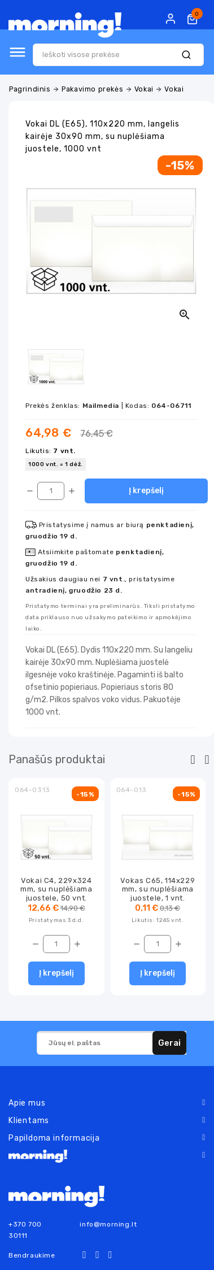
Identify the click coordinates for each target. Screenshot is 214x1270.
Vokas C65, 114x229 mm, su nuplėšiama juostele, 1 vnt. (157, 889)
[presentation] (193, 760)
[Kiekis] (50, 491)
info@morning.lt (108, 1224)
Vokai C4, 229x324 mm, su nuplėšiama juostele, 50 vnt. (56, 889)
